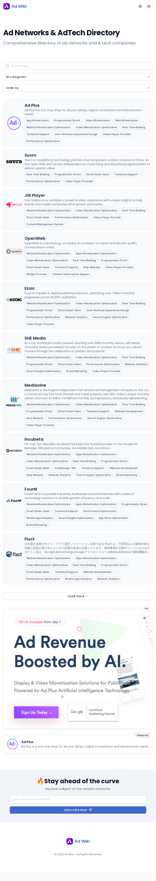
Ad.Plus (27, 742)
